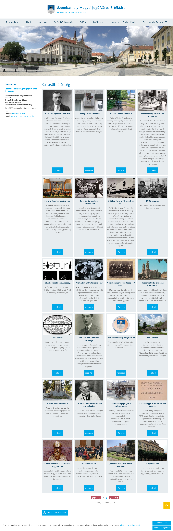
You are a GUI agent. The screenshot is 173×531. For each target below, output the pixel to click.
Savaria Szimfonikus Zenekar (58, 201)
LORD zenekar (152, 201)
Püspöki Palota (152, 464)
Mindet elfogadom (162, 527)
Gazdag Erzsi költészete (89, 113)
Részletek (57, 170)
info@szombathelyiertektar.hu (22, 116)
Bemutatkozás (13, 22)
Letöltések (98, 22)
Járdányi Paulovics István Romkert (121, 465)
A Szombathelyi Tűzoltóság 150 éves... (121, 284)
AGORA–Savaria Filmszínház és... (121, 202)
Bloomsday (57, 337)
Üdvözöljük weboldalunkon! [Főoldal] (91, 10)
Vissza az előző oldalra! (56, 512)
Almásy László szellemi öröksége (89, 339)
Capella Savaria (89, 464)
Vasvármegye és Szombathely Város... (152, 404)
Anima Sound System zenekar (89, 283)
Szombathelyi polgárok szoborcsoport (121, 404)
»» (116, 497)
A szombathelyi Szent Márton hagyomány (57, 465)
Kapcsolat (42, 22)
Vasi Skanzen (152, 337)
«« (94, 497)
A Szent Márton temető (57, 403)
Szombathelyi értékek (155, 22)
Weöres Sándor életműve (121, 113)
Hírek (28, 22)
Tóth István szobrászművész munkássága (89, 404)
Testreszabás (162, 522)
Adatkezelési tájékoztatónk (130, 525)
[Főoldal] (51, 9)
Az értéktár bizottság (63, 22)
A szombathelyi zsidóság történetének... (152, 284)
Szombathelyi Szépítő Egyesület (121, 337)
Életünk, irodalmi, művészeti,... (58, 283)
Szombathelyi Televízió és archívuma (152, 115)
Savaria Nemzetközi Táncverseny (89, 202)
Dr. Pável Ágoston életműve (57, 113)
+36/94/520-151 (18, 113)
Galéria (83, 22)
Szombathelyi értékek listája (122, 22)
